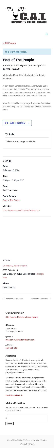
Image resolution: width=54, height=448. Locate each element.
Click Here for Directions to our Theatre (21, 317)
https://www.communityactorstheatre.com (21, 210)
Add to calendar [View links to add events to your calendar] (17, 123)
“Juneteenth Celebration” (14, 299)
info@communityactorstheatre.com (20, 340)
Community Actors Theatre (15, 266)
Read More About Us (14, 395)
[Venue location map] (27, 237)
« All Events (9, 43)
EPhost (31, 444)
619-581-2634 (11, 348)
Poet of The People (11, 200)
